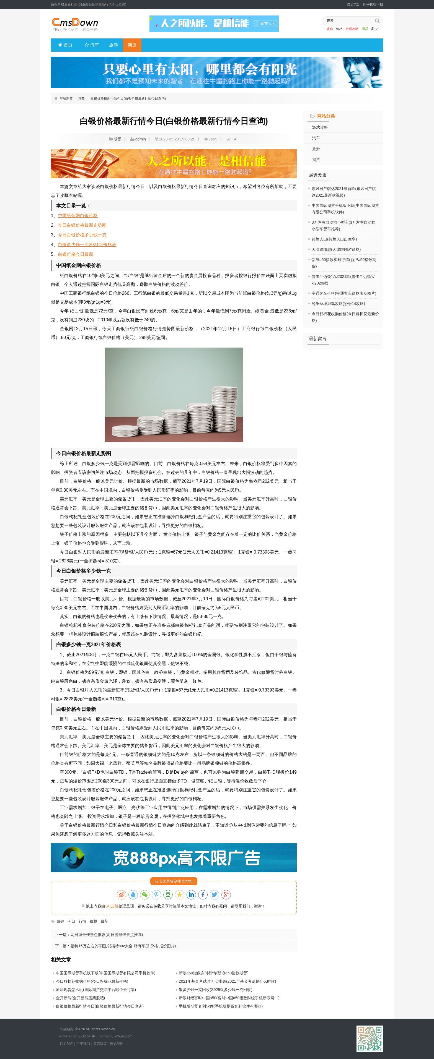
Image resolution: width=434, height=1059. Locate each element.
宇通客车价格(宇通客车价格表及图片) (344, 293)
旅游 (113, 45)
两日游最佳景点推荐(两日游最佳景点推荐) (107, 934)
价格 (335, 29)
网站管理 (116, 1043)
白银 (60, 921)
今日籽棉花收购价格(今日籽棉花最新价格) (92, 981)
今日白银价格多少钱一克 (82, 235)
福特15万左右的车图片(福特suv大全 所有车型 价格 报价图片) (123, 946)
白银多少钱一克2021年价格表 (87, 244)
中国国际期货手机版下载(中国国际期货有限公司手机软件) (105, 973)
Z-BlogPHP (87, 1036)
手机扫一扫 (373, 4)
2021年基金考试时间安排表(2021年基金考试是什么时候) (227, 981)
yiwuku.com (124, 1036)
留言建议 (100, 1043)
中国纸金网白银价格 (78, 215)
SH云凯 (111, 906)
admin (140, 139)
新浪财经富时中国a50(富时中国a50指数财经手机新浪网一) (229, 998)
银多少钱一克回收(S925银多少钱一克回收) (215, 989)
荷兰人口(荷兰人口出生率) (334, 239)
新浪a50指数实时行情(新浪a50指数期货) (214, 973)
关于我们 (83, 1043)
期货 (361, 29)
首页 (65, 45)
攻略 (326, 29)
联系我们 (66, 1043)
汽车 (92, 45)
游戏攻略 (348, 29)
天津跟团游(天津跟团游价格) (336, 249)
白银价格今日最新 (75, 254)
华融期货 (66, 98)
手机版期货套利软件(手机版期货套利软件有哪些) (221, 1006)
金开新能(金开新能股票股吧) (80, 998)
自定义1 (353, 4)
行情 (82, 921)
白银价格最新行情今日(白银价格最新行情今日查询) (128, 98)
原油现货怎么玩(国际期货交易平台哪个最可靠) (96, 989)
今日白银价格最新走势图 (82, 225)
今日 (71, 921)
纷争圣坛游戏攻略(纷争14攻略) (338, 303)
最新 (104, 921)
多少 (370, 29)
